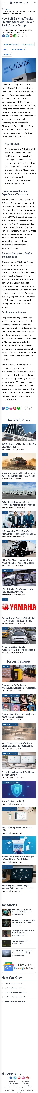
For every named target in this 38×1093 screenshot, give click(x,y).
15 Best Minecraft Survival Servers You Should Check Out (15, 997)
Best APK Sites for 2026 (13, 801)
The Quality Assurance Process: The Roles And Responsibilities (13, 983)
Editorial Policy (13, 1083)
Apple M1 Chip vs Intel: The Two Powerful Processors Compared (15, 1001)
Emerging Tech (28, 44)
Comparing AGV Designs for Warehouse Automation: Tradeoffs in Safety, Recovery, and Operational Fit (19, 688)
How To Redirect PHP (20, 941)
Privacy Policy (9, 1090)
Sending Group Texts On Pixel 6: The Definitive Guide (24, 932)
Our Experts (25, 1081)
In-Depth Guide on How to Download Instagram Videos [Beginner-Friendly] (15, 988)
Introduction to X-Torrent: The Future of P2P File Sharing (23, 921)
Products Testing (12, 1086)
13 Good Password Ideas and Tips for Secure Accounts (15, 992)
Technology (7, 54)
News (5, 49)
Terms (31, 1088)
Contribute (27, 1086)
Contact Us (20, 1088)
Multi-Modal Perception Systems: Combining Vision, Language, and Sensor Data (17, 746)
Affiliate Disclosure (26, 1090)
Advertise (7, 1088)
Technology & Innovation (11, 44)
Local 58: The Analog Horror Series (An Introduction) (22, 952)
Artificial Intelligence (17, 49)
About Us (12, 1081)
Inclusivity (27, 1083)
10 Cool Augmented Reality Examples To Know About (22, 911)
